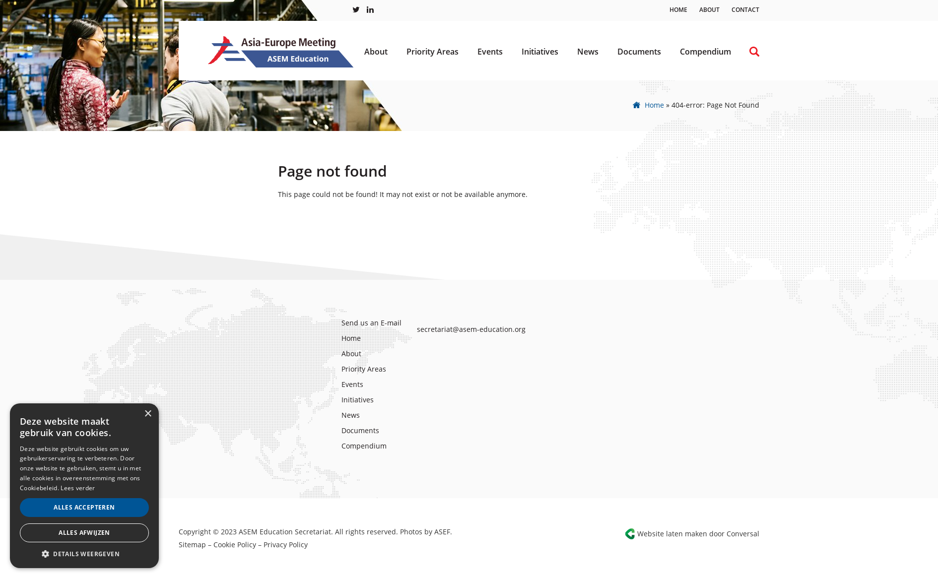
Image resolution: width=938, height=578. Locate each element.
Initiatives (540, 51)
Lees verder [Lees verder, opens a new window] (78, 488)
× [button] (147, 414)
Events (490, 51)
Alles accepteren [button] (84, 507)
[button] (84, 553)
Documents (639, 51)
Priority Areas (432, 51)
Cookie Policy (234, 544)
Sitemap (192, 544)
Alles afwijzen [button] (84, 532)
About (709, 9)
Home (678, 9)
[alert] (84, 485)
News (588, 51)
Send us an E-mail (371, 322)
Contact (745, 9)
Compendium (705, 51)
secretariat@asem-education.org (471, 329)
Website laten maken (672, 533)
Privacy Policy (286, 544)
